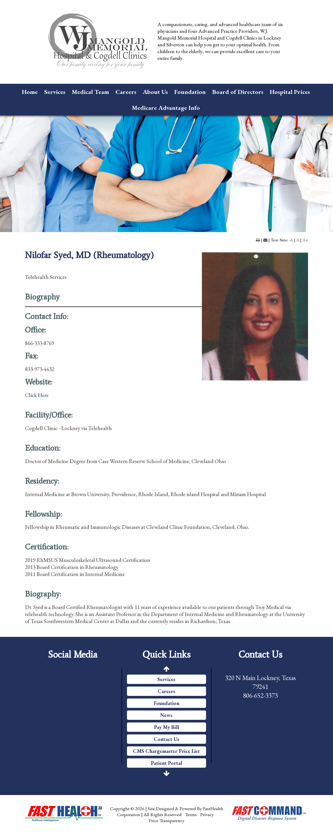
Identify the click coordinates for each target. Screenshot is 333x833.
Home (30, 92)
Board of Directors (237, 92)
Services (54, 92)
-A (291, 240)
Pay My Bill (166, 727)
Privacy (207, 814)
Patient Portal (166, 763)
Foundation (190, 92)
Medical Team (90, 92)
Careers (126, 92)
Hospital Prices (290, 92)
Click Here (37, 395)
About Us (155, 92)
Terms (191, 814)
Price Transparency (166, 820)
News (166, 715)
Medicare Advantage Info (166, 108)
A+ (305, 240)
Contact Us (166, 739)
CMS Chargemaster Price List (166, 751)
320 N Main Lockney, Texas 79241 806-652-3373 (260, 686)
